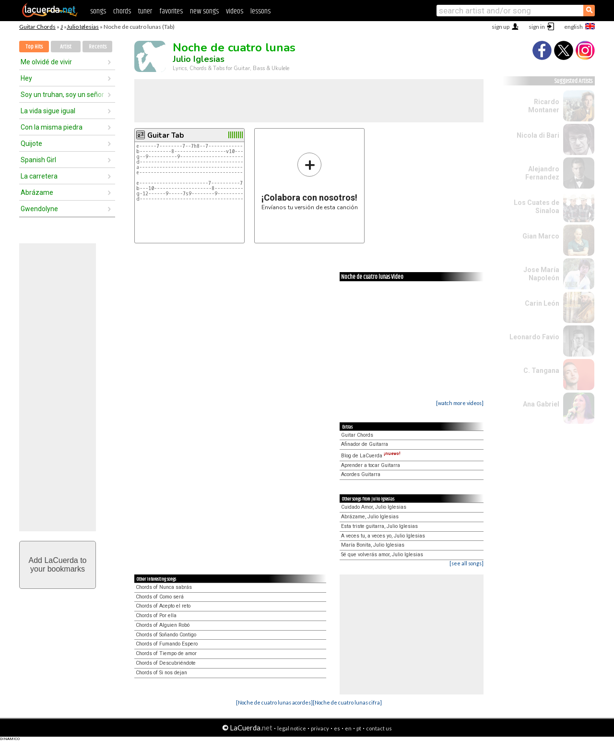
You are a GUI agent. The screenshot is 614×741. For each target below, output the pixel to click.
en (348, 728)
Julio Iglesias (83, 26)
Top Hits (34, 46)
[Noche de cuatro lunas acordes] (274, 702)
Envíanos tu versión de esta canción (309, 181)
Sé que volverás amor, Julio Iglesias (382, 554)
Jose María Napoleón (541, 274)
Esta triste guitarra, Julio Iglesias (379, 526)
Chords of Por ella (156, 615)
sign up (500, 26)
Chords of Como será (160, 597)
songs (98, 11)
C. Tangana (541, 370)
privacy (320, 728)
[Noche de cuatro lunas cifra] (347, 702)
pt (358, 728)
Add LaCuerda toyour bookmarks (58, 564)
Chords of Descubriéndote (166, 663)
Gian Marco (540, 236)
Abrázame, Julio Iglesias (370, 517)
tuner (145, 11)
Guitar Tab (165, 135)
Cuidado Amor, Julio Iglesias (373, 507)
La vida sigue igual (48, 111)
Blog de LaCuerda (371, 456)
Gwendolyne (39, 209)
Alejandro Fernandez (542, 173)
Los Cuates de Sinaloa (536, 207)
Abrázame (37, 192)
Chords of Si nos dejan (161, 672)
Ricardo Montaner (543, 106)
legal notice (291, 728)
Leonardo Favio (534, 337)
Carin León (542, 303)
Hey (26, 78)
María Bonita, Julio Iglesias (372, 545)
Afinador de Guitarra (364, 444)
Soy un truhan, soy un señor (62, 94)
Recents (97, 46)
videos (234, 11)
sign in (537, 26)
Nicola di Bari (538, 135)
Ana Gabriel (541, 404)
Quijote (31, 143)
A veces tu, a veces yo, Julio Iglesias (383, 536)
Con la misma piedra (52, 127)
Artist (65, 46)
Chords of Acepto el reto (163, 606)
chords (122, 11)
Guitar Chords (37, 26)
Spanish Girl (38, 160)
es (337, 728)
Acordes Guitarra (360, 474)
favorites (171, 11)
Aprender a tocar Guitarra (370, 465)
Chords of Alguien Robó (162, 625)
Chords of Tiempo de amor (166, 653)
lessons (260, 11)
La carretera (39, 176)
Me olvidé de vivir (46, 62)
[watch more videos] (460, 403)
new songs (204, 11)
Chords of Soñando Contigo (166, 635)
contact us (379, 728)
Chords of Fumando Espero (167, 644)
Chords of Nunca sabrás (164, 587)
